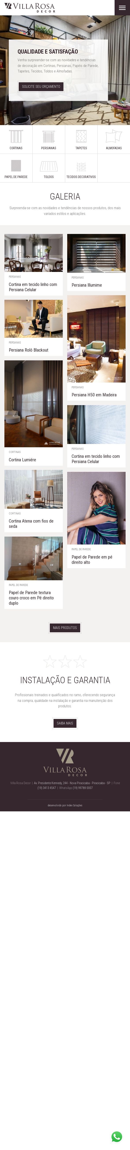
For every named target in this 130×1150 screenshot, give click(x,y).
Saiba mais (65, 723)
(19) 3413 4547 (46, 788)
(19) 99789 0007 (83, 788)
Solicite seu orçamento (41, 86)
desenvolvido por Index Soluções (65, 805)
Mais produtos (65, 628)
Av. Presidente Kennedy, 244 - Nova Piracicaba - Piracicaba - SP (72, 783)
